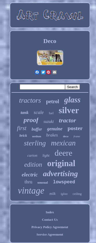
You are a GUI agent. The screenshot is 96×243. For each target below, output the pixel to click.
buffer (36, 129)
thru (29, 181)
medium (36, 136)
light (46, 155)
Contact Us (50, 219)
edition (33, 164)
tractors (30, 100)
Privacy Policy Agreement (49, 227)
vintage (31, 191)
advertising (60, 173)
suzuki (49, 121)
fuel (51, 113)
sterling (35, 143)
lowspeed (64, 182)
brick (23, 136)
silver (69, 110)
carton (32, 155)
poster (75, 128)
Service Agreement (49, 234)
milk (52, 194)
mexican (63, 143)
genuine (54, 128)
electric (30, 175)
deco (65, 136)
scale (39, 112)
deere (63, 152)
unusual (42, 182)
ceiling (77, 194)
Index (50, 212)
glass (72, 99)
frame (76, 136)
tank (24, 112)
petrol (52, 101)
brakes (52, 135)
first (21, 128)
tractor (67, 120)
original (61, 163)
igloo (64, 194)
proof (31, 120)
